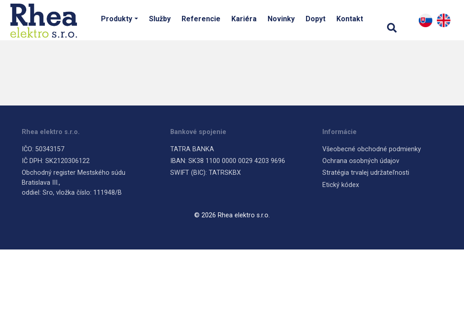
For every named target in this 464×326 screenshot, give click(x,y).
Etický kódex (340, 185)
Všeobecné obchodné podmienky (371, 149)
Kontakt (349, 18)
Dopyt (315, 18)
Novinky (281, 18)
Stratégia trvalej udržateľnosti (365, 173)
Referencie (201, 18)
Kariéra (244, 18)
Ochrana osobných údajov (360, 161)
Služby (160, 18)
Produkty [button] (116, 18)
